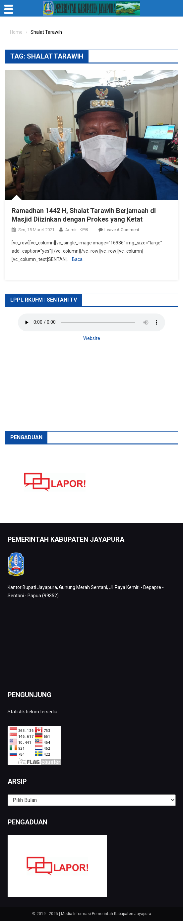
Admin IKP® (77, 229)
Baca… (79, 259)
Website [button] (91, 338)
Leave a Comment (121, 229)
